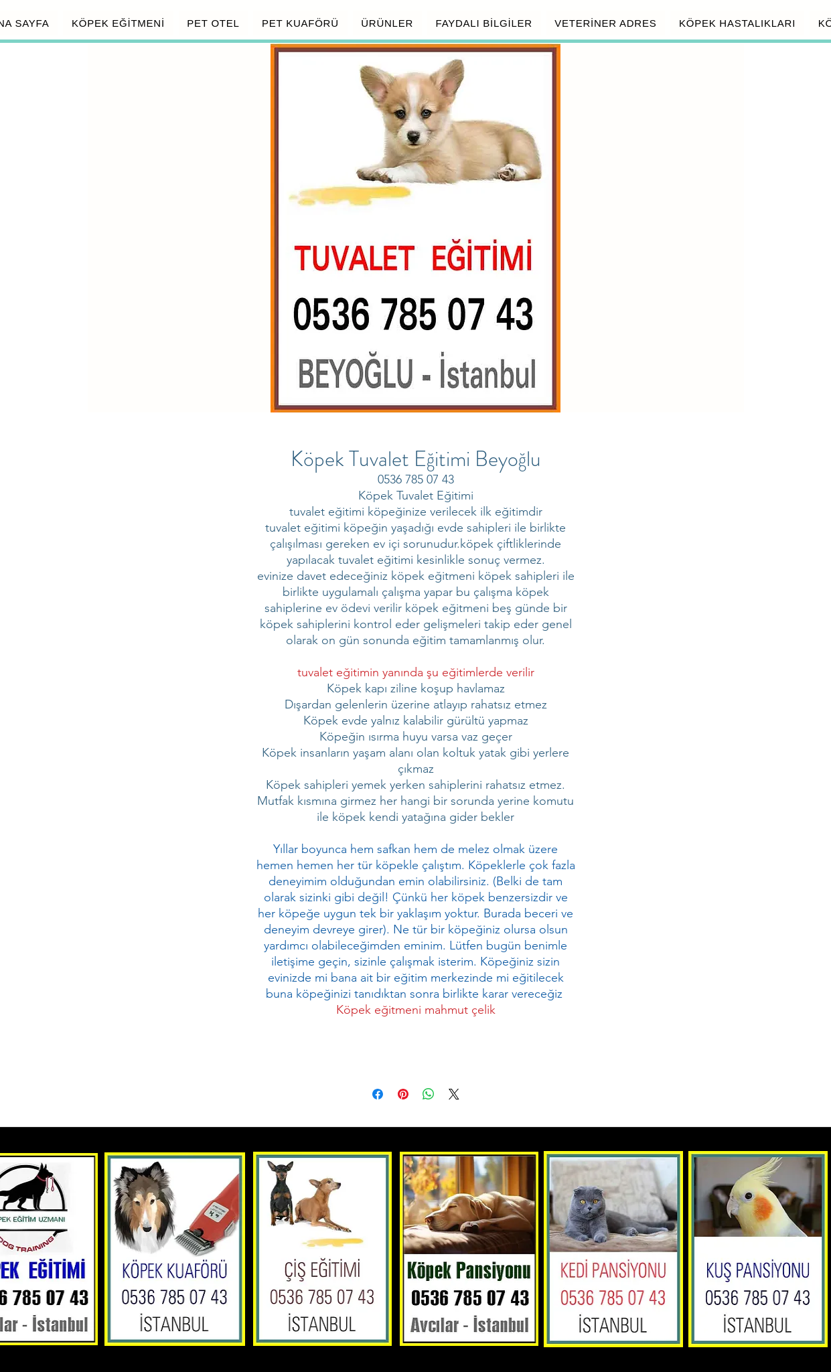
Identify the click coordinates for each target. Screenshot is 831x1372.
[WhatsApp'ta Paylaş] (429, 1094)
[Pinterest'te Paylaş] (403, 1094)
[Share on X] (454, 1094)
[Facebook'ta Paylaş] (378, 1094)
